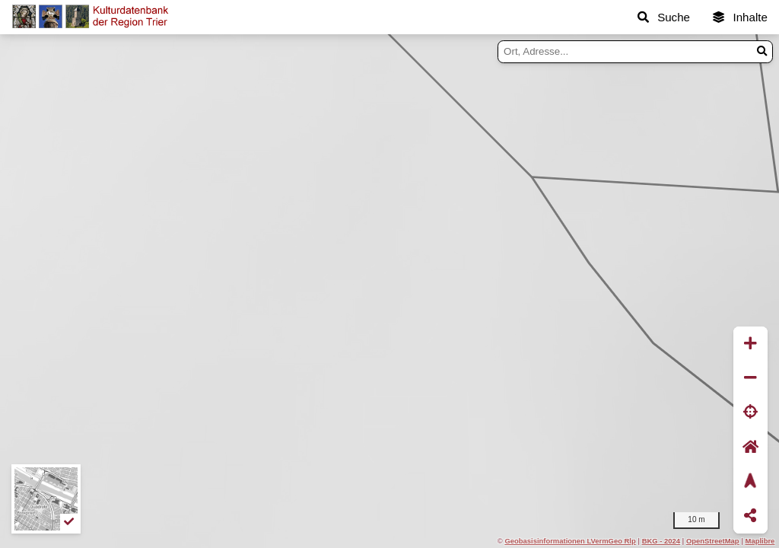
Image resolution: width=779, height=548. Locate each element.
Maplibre (760, 541)
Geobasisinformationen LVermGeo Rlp (569, 541)
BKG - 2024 (661, 541)
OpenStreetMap (712, 541)
